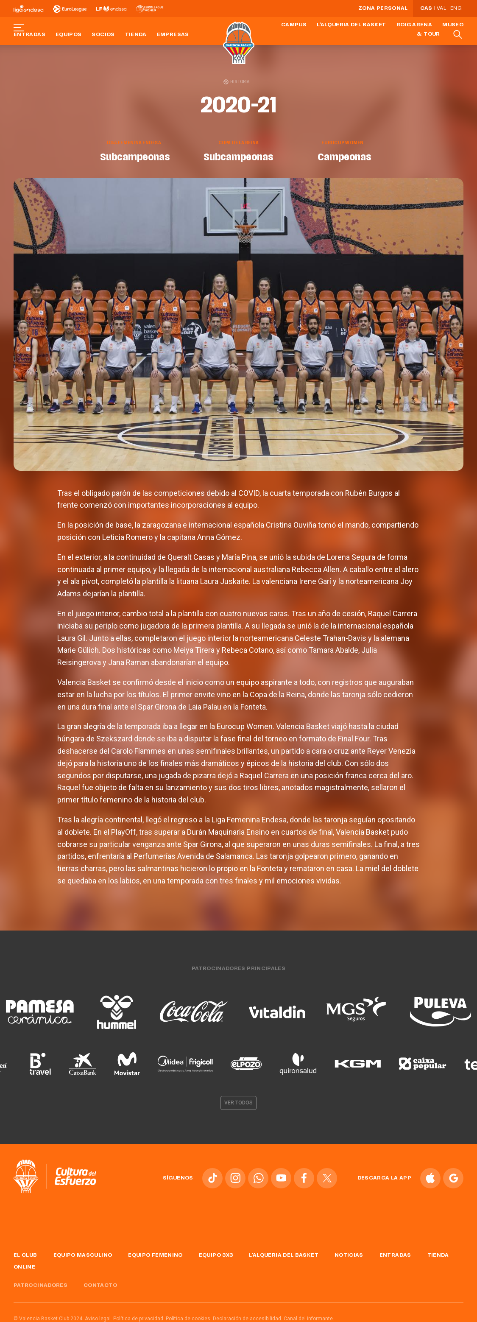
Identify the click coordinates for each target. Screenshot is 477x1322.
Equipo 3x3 (216, 1253)
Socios (103, 34)
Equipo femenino (155, 1253)
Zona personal (383, 8)
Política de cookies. (189, 1317)
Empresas (173, 34)
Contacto (100, 1284)
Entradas (29, 34)
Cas (426, 8)
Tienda (136, 34)
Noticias (349, 1253)
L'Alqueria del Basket (351, 25)
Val (441, 8)
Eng (455, 8)
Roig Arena (414, 25)
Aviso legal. (98, 1317)
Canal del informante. (309, 1317)
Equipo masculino (82, 1253)
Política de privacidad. (139, 1317)
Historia (236, 81)
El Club (25, 1253)
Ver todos (238, 1101)
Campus (294, 25)
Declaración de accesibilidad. (247, 1317)
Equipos (69, 34)
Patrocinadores (40, 1284)
